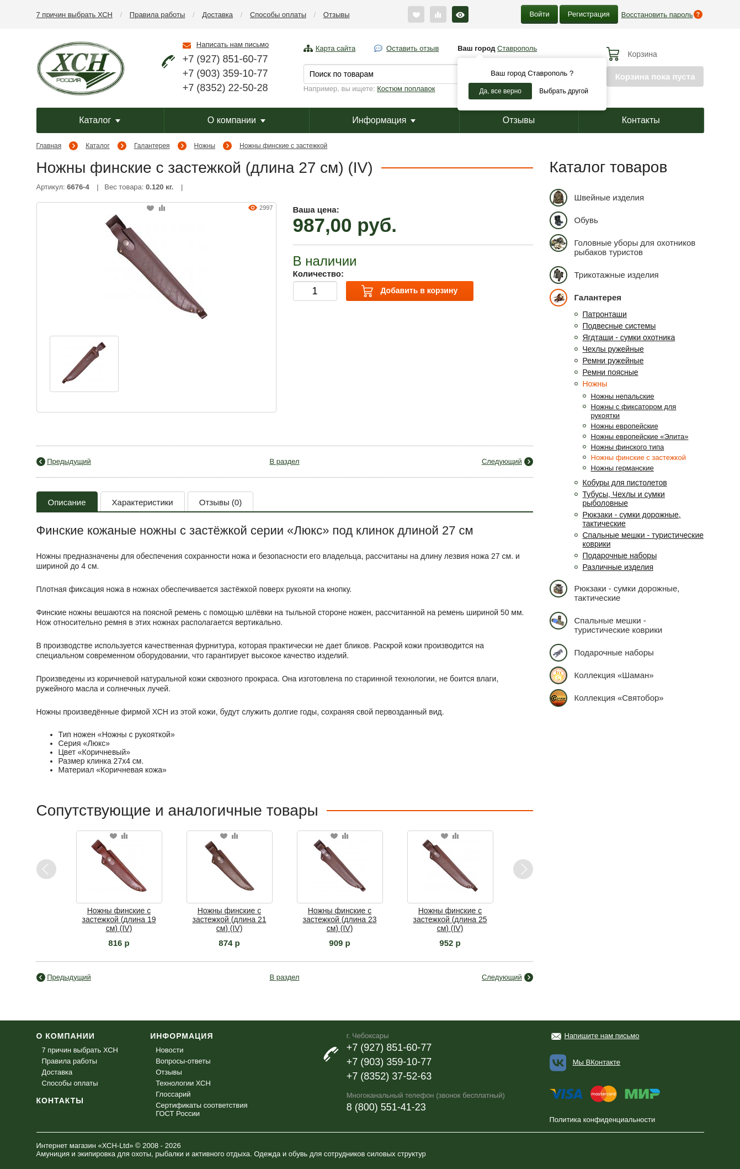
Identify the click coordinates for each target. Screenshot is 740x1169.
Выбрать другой (563, 91)
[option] (84, 364)
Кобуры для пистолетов (625, 482)
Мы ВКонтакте (596, 1062)
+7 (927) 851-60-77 (225, 59)
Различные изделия (618, 567)
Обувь (574, 220)
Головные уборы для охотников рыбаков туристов (623, 245)
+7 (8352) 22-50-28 (225, 87)
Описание (67, 502)
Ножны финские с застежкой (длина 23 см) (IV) (339, 919)
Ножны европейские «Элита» (640, 436)
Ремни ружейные (613, 360)
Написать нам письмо (232, 44)
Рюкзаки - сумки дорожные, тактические (615, 591)
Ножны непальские (622, 396)
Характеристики (142, 502)
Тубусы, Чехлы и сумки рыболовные (624, 498)
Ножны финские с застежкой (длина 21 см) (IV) (229, 919)
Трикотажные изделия (604, 274)
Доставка (217, 14)
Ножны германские (622, 468)
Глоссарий (173, 1094)
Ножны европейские (624, 426)
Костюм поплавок (406, 88)
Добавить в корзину (409, 291)
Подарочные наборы (620, 555)
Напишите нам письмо (602, 1036)
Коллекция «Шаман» (602, 675)
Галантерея (152, 146)
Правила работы (157, 14)
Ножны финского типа (627, 447)
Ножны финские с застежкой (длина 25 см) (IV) (450, 919)
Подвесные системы (619, 325)
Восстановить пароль (657, 14)
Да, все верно (500, 91)
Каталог (99, 120)
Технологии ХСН (183, 1083)
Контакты (641, 120)
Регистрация (589, 14)
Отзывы (336, 14)
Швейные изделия (597, 197)
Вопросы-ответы (183, 1061)
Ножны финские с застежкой (283, 146)
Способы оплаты (278, 14)
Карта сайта (335, 48)
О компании (236, 120)
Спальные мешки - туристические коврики (606, 623)
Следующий (502, 461)
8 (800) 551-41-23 (386, 1107)
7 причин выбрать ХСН (74, 14)
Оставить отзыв (412, 48)
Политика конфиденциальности (603, 1119)
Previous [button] (46, 869)
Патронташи (605, 314)
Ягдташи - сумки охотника (629, 337)
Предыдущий (69, 461)
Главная (49, 146)
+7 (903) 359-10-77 (225, 73)
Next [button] (523, 869)
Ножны (204, 146)
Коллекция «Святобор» (607, 697)
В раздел (284, 461)
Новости (169, 1050)
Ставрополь (517, 48)
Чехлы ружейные (613, 349)
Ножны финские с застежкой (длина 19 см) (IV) (119, 919)
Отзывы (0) (220, 502)
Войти (539, 14)
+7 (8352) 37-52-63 (389, 1076)
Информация (384, 120)
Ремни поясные (610, 372)
